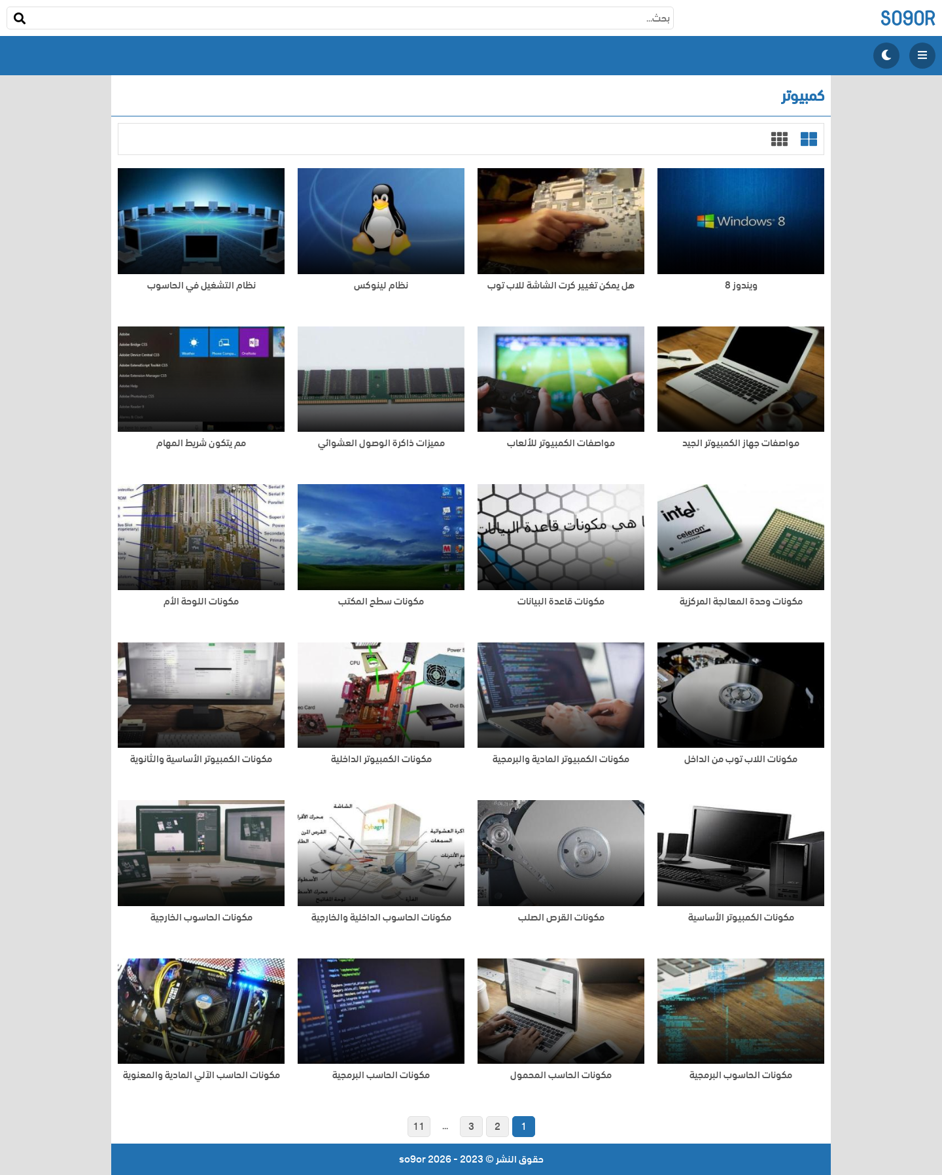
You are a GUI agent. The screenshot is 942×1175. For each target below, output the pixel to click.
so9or (907, 18)
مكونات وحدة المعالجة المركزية (741, 601)
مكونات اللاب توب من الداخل (740, 759)
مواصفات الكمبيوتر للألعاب (561, 443)
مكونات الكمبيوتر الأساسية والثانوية (201, 759)
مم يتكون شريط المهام (201, 443)
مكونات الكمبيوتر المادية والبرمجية (561, 759)
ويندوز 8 (741, 285)
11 (419, 1126)
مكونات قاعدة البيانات (560, 601)
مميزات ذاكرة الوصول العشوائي (381, 443)
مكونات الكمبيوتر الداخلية (381, 759)
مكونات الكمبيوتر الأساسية (741, 917)
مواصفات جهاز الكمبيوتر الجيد (740, 443)
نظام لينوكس (381, 285)
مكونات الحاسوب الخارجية (201, 917)
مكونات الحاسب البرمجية (381, 1075)
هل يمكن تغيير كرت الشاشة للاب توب (561, 285)
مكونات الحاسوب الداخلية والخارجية (381, 917)
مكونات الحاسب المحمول (561, 1075)
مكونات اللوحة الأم (201, 601)
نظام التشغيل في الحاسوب (201, 285)
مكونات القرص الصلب (561, 917)
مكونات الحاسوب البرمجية (740, 1075)
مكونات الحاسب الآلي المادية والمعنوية (201, 1075)
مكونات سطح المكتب (381, 601)
